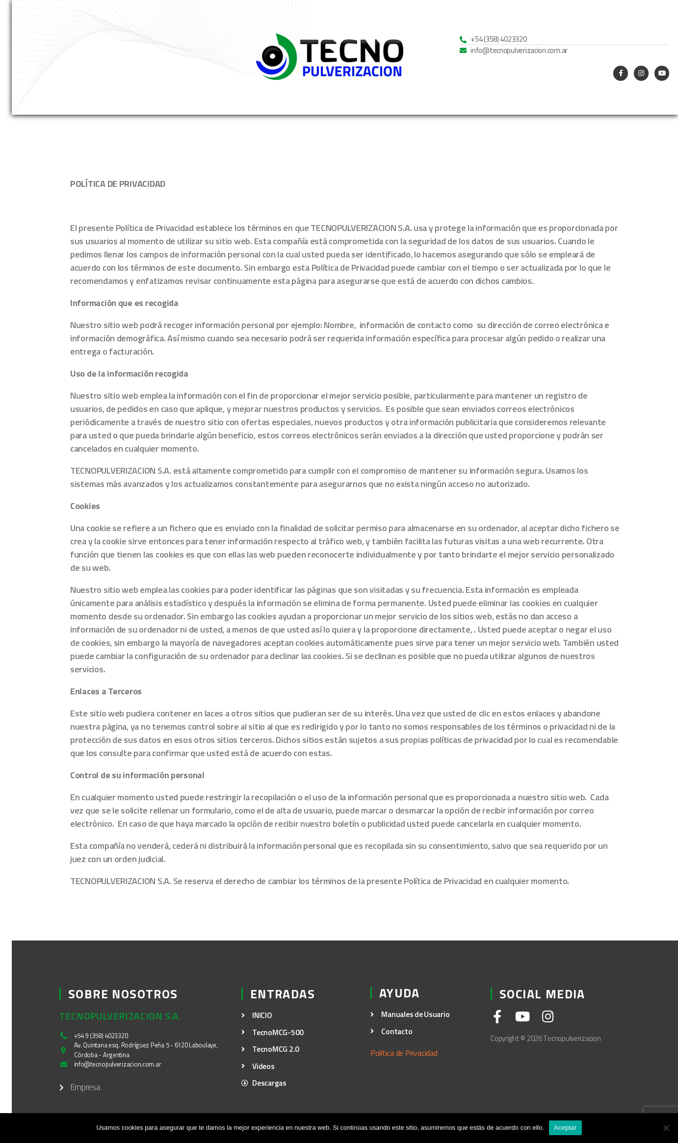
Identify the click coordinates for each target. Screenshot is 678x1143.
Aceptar (565, 1127)
